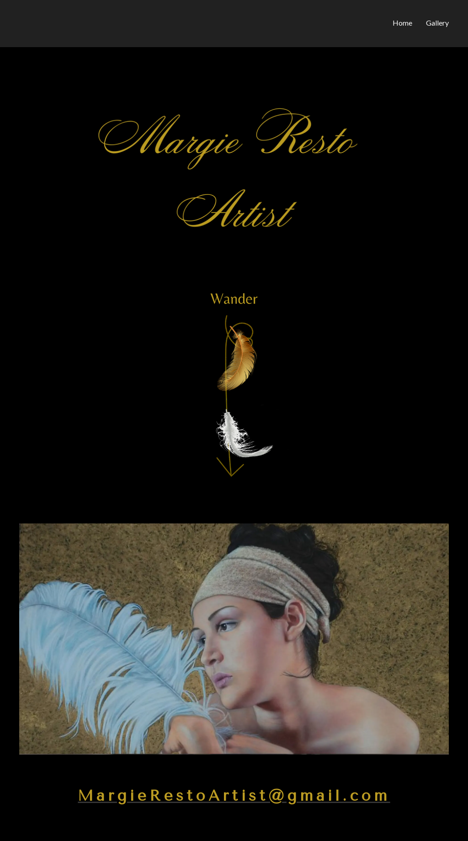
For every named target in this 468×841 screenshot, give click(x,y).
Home (402, 22)
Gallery (437, 22)
